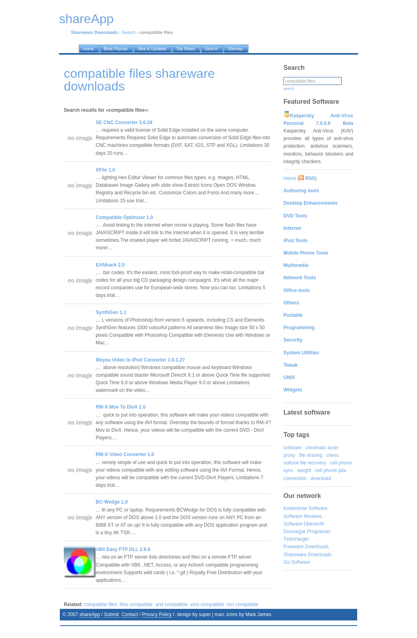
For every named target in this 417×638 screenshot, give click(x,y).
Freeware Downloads (305, 546)
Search (129, 32)
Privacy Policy (157, 614)
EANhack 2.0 (110, 265)
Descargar (294, 531)
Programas (318, 531)
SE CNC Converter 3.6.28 (124, 122)
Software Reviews (302, 516)
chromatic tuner (321, 447)
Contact (130, 614)
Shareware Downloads (307, 554)
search (288, 89)
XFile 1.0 (105, 170)
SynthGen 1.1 (111, 312)
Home (289, 178)
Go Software (296, 562)
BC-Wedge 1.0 (112, 502)
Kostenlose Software (305, 508)
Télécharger (296, 539)
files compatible (136, 604)
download (321, 478)
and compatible (171, 604)
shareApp (89, 614)
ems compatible (207, 604)
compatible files (100, 604)
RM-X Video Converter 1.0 (125, 454)
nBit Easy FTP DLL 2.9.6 (123, 549)
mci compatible (242, 604)
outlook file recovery (304, 463)
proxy (289, 455)
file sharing (310, 455)
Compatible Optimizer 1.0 (124, 217)
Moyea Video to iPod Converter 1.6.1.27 (140, 360)
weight (304, 470)
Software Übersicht (303, 524)
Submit (111, 614)
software (292, 447)
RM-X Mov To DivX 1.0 (121, 407)
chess (332, 455)
